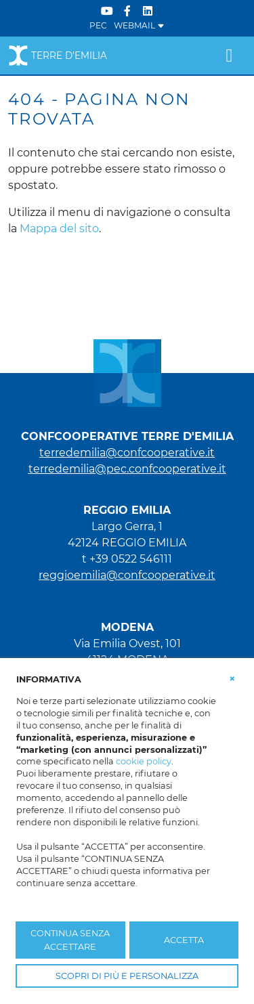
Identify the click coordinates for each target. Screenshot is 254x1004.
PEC (98, 25)
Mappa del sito (59, 228)
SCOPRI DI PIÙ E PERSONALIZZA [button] (127, 976)
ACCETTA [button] (184, 940)
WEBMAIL (139, 25)
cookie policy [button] (143, 761)
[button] (232, 678)
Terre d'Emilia (57, 55)
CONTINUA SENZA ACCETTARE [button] (70, 939)
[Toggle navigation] (229, 55)
